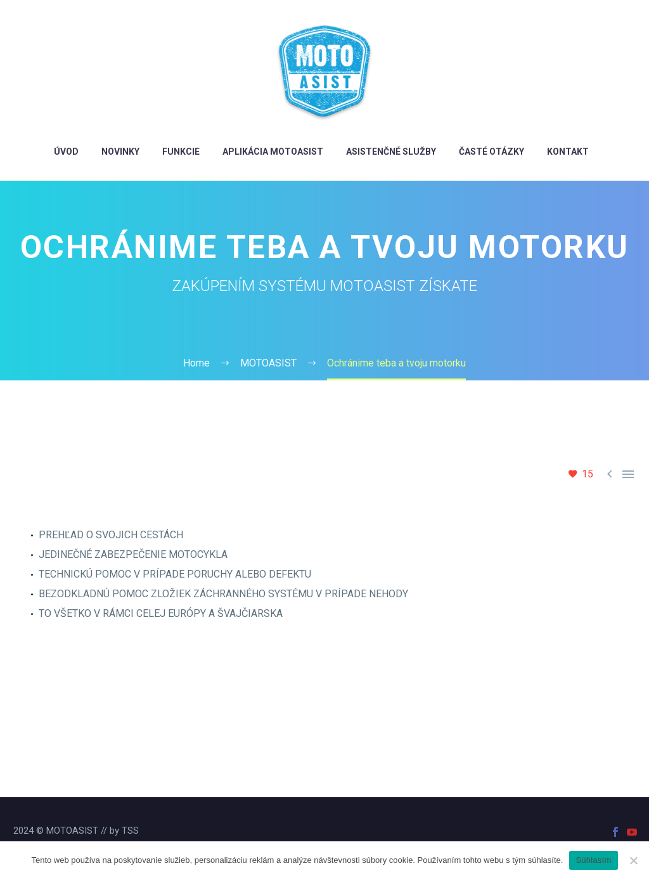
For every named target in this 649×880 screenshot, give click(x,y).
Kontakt (568, 151)
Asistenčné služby (391, 151)
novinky (120, 151)
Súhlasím (593, 860)
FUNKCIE (181, 151)
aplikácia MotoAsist (272, 151)
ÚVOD (66, 151)
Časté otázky (491, 151)
